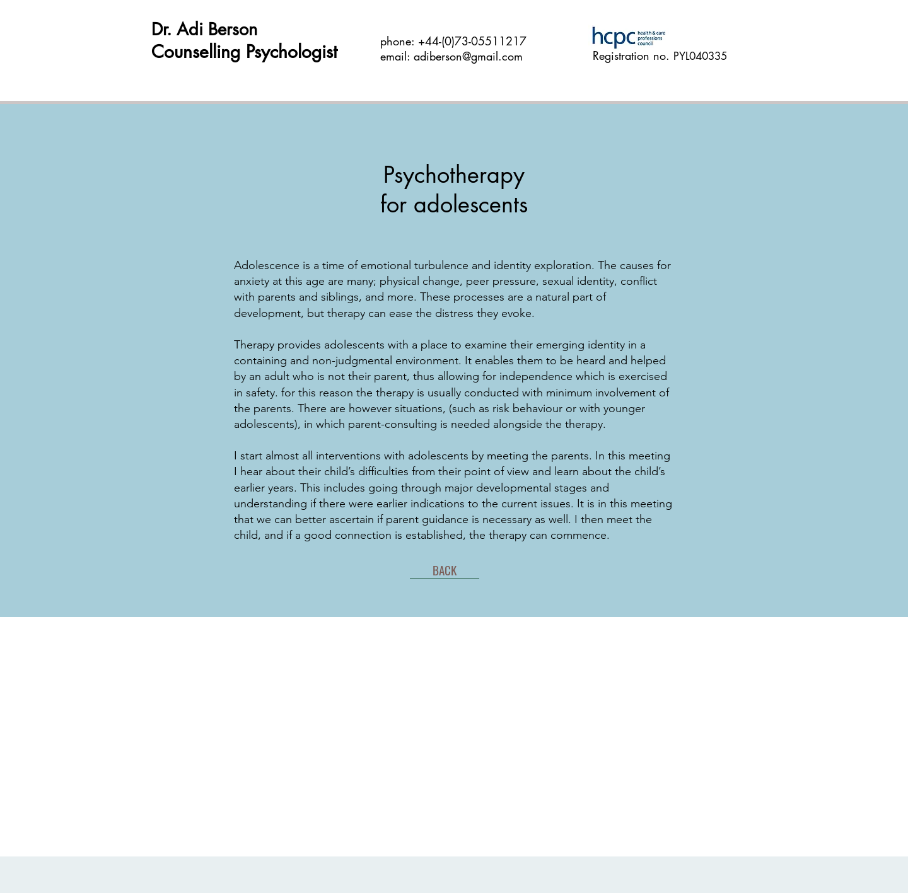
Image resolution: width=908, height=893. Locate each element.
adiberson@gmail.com (468, 56)
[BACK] (444, 569)
